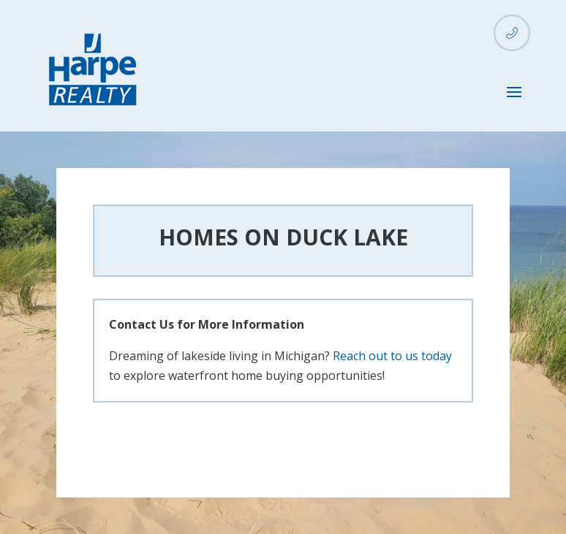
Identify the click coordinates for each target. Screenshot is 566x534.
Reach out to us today (392, 356)
